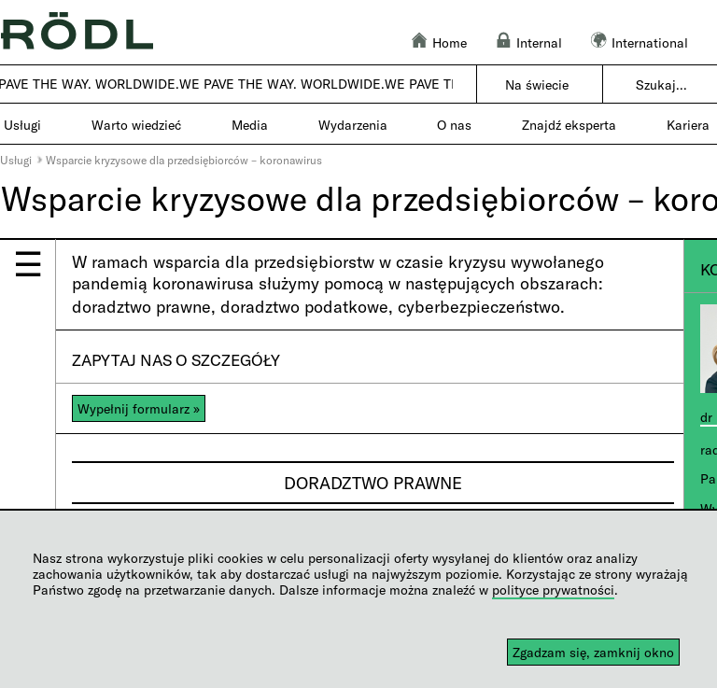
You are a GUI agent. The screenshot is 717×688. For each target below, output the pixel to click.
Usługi (16, 159)
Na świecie (537, 84)
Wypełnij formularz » (138, 408)
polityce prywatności (553, 589)
